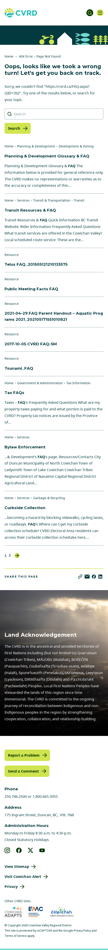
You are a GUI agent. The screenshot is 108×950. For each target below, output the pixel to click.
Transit (79, 200)
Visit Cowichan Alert (23, 876)
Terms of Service (16, 936)
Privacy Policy (82, 930)
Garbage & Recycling (49, 498)
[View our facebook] (19, 850)
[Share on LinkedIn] (100, 576)
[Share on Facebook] (94, 576)
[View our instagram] (7, 850)
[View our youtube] (42, 850)
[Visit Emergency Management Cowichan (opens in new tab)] (36, 912)
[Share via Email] (87, 577)
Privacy (11, 886)
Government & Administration (40, 383)
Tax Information (78, 383)
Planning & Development (36, 146)
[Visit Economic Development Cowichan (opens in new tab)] (62, 912)
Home (9, 56)
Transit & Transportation (51, 200)
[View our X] (30, 850)
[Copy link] (80, 576)
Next (17, 555)
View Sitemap (17, 866)
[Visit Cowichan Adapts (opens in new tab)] (13, 912)
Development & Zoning (76, 146)
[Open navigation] (100, 12)
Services (23, 200)
